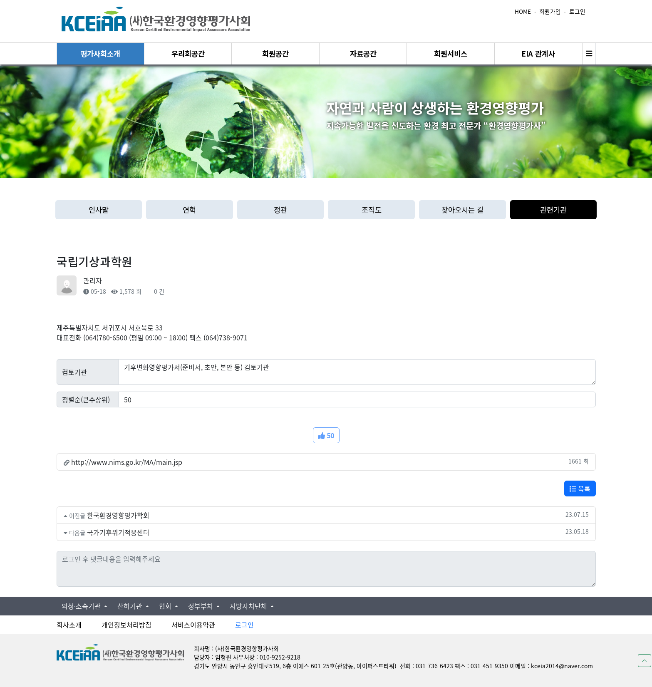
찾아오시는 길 (462, 209)
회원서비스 (450, 53)
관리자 (92, 280)
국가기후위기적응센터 (118, 532)
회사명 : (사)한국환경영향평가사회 (236, 648)
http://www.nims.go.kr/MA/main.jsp (126, 462)
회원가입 (550, 11)
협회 (166, 606)
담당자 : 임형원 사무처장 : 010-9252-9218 (247, 657)
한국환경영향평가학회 (118, 515)
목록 (580, 489)
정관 (280, 209)
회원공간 (275, 53)
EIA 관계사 (538, 53)
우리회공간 (188, 53)
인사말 (99, 209)
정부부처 (201, 606)
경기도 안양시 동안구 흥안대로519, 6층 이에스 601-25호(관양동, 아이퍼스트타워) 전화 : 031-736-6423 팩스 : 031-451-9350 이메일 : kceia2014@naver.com (393, 666)
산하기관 (130, 606)
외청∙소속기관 (82, 606)
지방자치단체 (249, 606)
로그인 (577, 11)
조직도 (372, 209)
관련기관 (553, 209)
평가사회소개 (100, 53)
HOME (523, 11)
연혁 (189, 209)
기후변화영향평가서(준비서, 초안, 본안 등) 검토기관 (357, 372)
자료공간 (363, 53)
